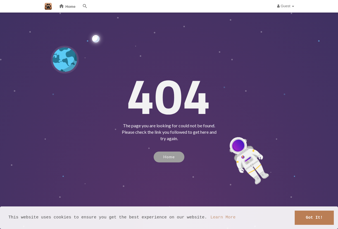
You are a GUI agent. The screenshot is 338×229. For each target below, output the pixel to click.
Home (169, 156)
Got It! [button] (314, 217)
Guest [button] (285, 6)
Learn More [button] (222, 217)
